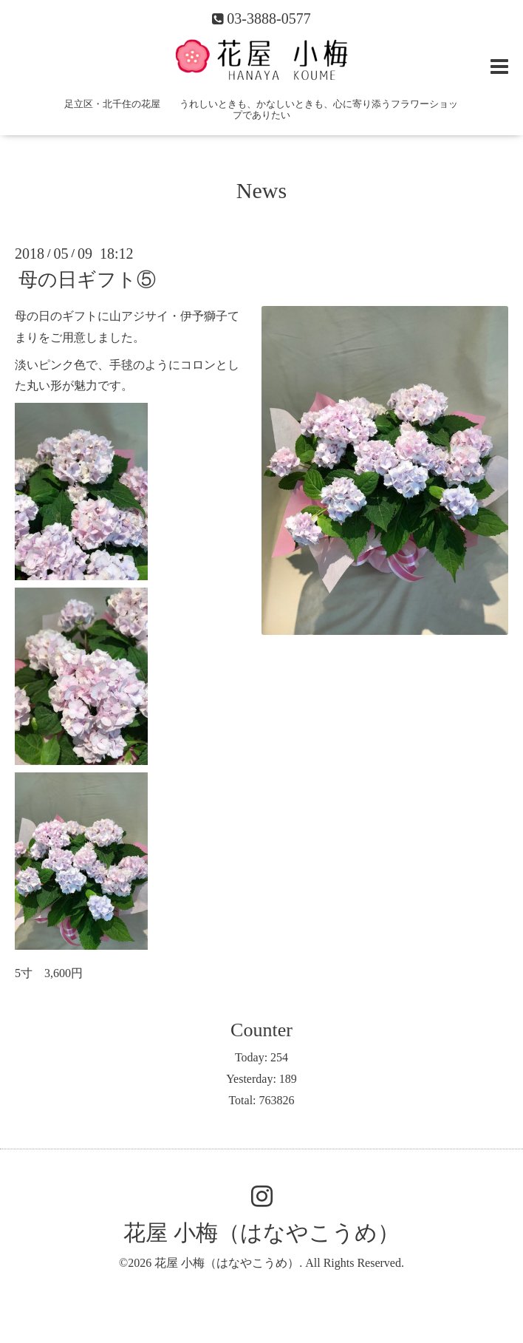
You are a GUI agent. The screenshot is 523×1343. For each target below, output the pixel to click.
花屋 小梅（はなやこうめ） (261, 1232)
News (261, 190)
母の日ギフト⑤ (87, 279)
